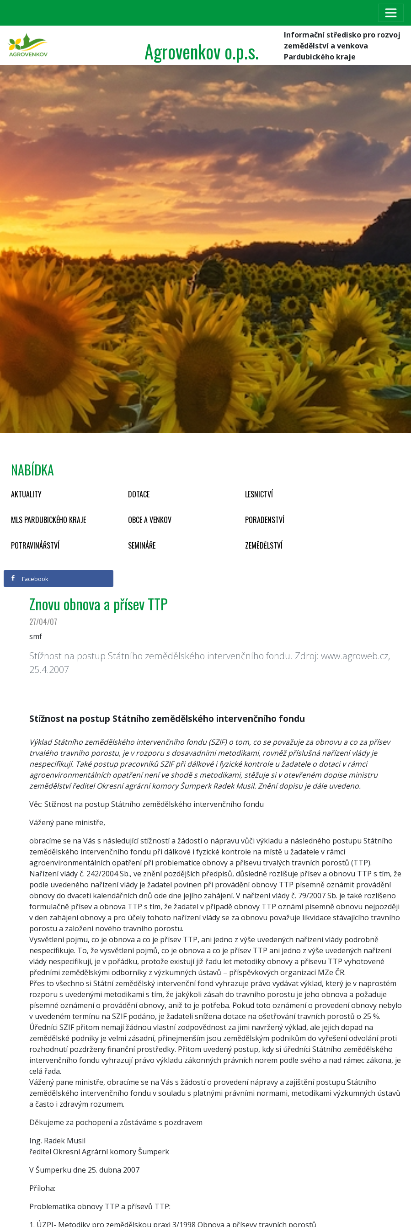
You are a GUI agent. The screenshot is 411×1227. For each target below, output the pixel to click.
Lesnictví (259, 494)
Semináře (141, 545)
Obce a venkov (149, 519)
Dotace (138, 494)
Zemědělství (264, 545)
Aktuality (26, 494)
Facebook (29, 579)
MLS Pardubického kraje (48, 519)
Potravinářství (35, 545)
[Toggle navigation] (391, 13)
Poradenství (264, 519)
